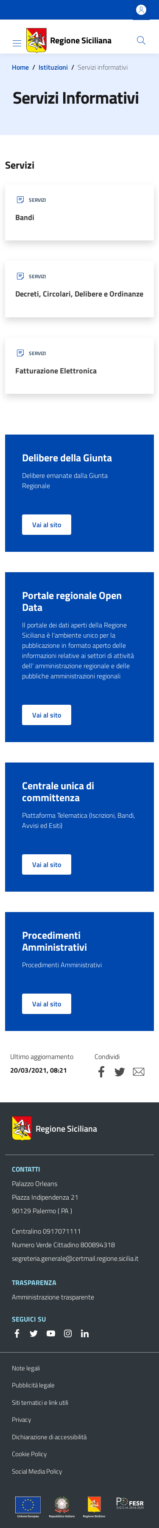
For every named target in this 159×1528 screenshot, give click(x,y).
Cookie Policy (29, 1454)
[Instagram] (64, 1332)
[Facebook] (17, 1332)
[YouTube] (47, 1332)
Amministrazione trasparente (53, 1297)
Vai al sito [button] (46, 525)
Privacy (21, 1419)
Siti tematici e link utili (40, 1402)
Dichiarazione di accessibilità (49, 1437)
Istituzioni (53, 67)
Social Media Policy (37, 1471)
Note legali (26, 1368)
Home (20, 67)
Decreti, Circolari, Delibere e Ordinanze (79, 293)
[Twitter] (30, 1332)
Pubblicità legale (33, 1385)
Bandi (24, 217)
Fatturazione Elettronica (56, 370)
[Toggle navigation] (17, 43)
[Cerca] (141, 40)
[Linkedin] (81, 1332)
